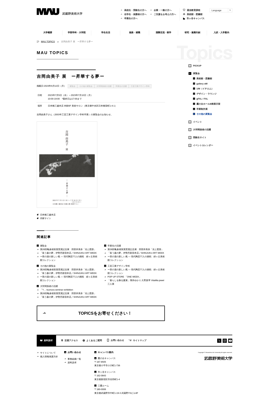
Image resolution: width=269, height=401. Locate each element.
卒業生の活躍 (121, 86)
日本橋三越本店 (46, 215)
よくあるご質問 (92, 341)
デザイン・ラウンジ (205, 93)
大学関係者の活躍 (104, 86)
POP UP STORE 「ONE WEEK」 (122, 277)
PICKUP (195, 65)
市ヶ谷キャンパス (193, 18)
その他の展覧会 (85, 86)
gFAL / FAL (200, 98)
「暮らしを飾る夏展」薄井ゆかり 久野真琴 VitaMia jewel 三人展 (134, 282)
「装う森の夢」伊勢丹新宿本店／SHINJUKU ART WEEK (67, 253)
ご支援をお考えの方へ (163, 14)
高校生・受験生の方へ (133, 10)
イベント (195, 122)
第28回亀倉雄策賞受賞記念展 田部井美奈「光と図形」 (66, 249)
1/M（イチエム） (203, 88)
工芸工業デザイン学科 (140, 86)
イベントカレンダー (201, 145)
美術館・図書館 (192, 14)
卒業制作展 (200, 109)
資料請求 (46, 341)
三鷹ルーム (101, 386)
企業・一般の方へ (161, 10)
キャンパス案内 (103, 352)
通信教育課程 (191, 10)
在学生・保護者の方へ (133, 14)
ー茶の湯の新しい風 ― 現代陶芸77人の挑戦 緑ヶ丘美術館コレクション (67, 258)
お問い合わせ (115, 340)
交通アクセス (69, 341)
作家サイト (44, 218)
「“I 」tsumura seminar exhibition (55, 290)
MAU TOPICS (48, 41)
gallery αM (200, 83)
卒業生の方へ (129, 18)
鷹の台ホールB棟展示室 (206, 104)
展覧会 (72, 86)
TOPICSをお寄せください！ (87, 313)
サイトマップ (137, 340)
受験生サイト (197, 137)
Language (222, 10)
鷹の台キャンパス (105, 358)
